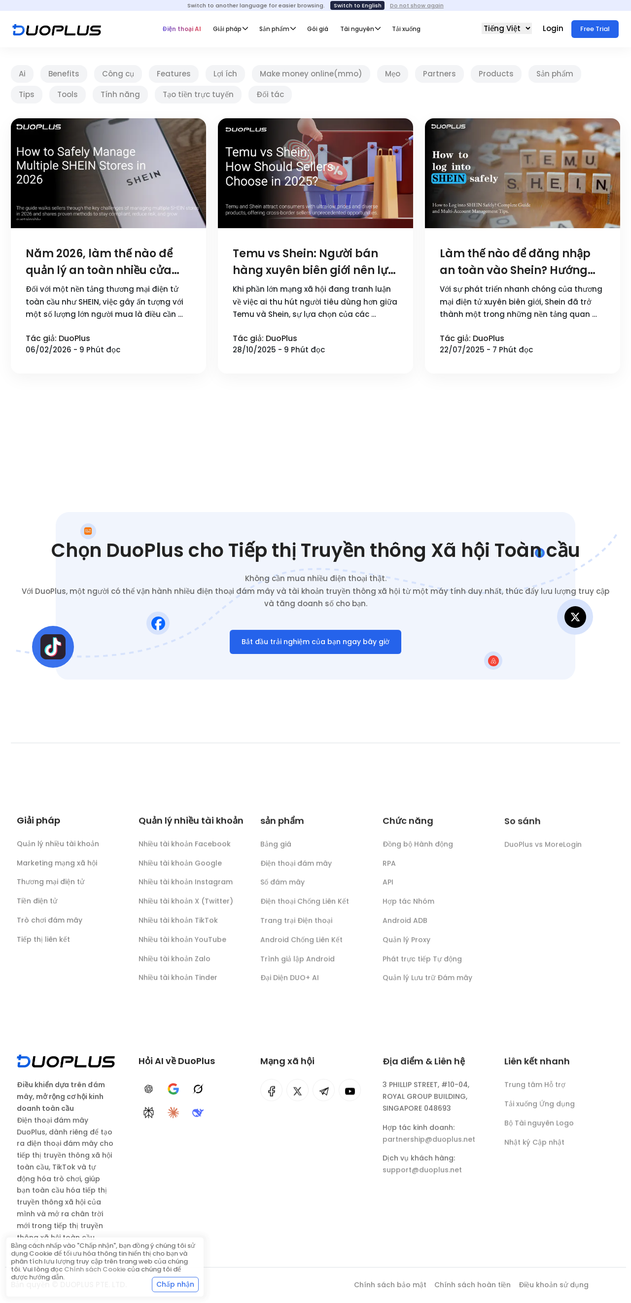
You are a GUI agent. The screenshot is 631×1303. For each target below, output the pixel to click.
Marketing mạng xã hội (57, 865)
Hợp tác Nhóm (408, 907)
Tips (27, 94)
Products (496, 74)
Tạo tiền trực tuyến (198, 94)
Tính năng (120, 94)
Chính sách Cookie (95, 1269)
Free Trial (595, 29)
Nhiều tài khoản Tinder (178, 982)
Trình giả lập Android (297, 964)
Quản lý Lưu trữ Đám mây (427, 983)
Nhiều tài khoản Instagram (186, 886)
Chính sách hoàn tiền (472, 1285)
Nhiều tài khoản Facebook (185, 848)
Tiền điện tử (37, 903)
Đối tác (270, 94)
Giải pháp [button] (227, 29)
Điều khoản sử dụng (554, 1285)
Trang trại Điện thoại (296, 926)
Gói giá (317, 29)
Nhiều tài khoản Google (180, 867)
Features (174, 74)
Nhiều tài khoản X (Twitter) (186, 905)
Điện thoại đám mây (296, 868)
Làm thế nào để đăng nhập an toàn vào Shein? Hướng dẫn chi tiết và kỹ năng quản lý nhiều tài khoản (518, 262)
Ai (22, 74)
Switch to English (358, 5)
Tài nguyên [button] (357, 29)
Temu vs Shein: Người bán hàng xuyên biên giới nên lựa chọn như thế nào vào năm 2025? (314, 262)
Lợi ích (225, 74)
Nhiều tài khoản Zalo (174, 963)
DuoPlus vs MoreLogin (543, 851)
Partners (439, 74)
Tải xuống (406, 29)
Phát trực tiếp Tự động (422, 964)
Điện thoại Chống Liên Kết (304, 907)
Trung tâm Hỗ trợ (534, 1090)
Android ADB (405, 926)
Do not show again (417, 5)
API (388, 887)
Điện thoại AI (181, 29)
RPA (389, 868)
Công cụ (118, 74)
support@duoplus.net (422, 1175)
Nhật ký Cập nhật (534, 1148)
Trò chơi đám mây (49, 922)
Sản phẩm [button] (274, 29)
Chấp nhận (175, 1284)
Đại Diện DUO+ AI (289, 983)
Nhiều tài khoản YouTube (182, 944)
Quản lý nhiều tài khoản (58, 846)
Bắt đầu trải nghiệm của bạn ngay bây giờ (315, 644)
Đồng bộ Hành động (418, 850)
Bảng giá (275, 850)
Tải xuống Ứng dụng (539, 1109)
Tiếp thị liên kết (43, 941)
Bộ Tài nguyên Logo (539, 1128)
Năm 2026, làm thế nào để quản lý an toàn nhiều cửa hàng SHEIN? (99, 262)
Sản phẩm (554, 74)
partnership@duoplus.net (429, 1144)
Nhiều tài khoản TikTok (178, 924)
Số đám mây (282, 887)
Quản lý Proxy (406, 945)
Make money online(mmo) (311, 74)
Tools (67, 94)
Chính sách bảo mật (390, 1285)
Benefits (63, 74)
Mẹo (392, 74)
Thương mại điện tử (50, 884)
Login (554, 28)
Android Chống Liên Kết (301, 945)
